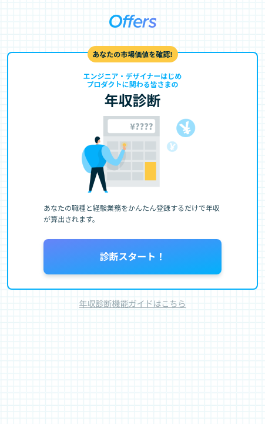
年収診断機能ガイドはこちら (132, 303)
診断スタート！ (132, 256)
